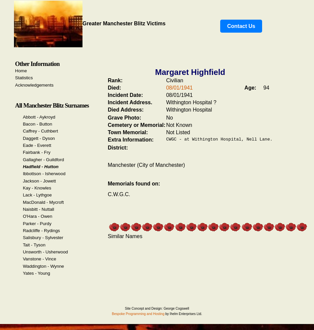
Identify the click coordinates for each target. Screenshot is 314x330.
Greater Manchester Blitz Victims (90, 23)
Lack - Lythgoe (37, 194)
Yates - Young (36, 273)
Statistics (24, 77)
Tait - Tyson (34, 244)
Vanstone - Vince (39, 258)
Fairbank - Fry (37, 152)
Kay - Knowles (37, 187)
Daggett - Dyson (39, 138)
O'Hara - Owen (37, 216)
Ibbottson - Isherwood (44, 173)
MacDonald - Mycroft (43, 202)
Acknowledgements (34, 85)
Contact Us (241, 26)
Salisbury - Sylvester (43, 237)
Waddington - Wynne (43, 266)
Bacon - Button (37, 124)
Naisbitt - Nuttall (38, 209)
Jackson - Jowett (39, 180)
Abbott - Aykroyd (39, 117)
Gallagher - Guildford (43, 159)
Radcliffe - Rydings (41, 230)
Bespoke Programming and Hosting (138, 314)
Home (21, 70)
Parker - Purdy (37, 223)
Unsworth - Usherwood (45, 251)
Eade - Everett (37, 145)
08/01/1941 (179, 88)
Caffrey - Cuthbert (40, 131)
